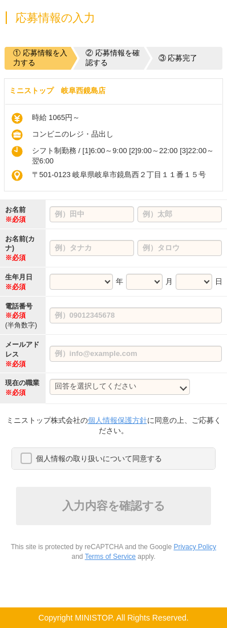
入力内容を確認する (113, 505)
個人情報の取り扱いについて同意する (99, 458)
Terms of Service (110, 557)
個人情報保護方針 (117, 420)
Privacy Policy (194, 547)
